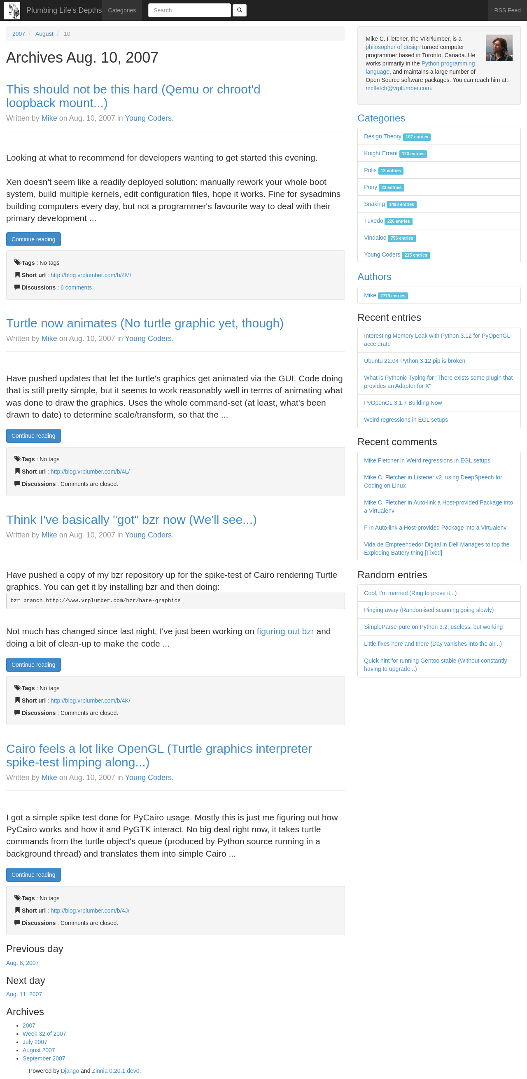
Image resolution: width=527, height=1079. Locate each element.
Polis (383, 170)
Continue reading (34, 239)
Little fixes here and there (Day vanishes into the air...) (433, 643)
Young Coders (148, 118)
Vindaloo (390, 237)
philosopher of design (393, 47)
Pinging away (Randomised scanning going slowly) (429, 610)
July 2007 (35, 1042)
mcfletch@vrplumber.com (398, 88)
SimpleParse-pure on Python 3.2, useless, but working (433, 627)
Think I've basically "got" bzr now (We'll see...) (131, 519)
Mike (49, 118)
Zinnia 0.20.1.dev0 (115, 1070)
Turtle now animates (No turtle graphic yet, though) (145, 323)
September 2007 (44, 1058)
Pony (384, 187)
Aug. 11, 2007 (24, 994)
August (44, 33)
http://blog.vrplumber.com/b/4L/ (90, 471)
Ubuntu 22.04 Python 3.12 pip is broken (414, 360)
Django (70, 1070)
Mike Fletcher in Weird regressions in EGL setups (427, 460)
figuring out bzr (285, 631)
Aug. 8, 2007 (22, 963)
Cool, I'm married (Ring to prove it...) (410, 593)
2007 (18, 33)
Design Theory (397, 136)
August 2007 (39, 1050)
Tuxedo (388, 220)
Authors (374, 276)
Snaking (390, 204)
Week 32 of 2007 (44, 1033)
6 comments (76, 287)
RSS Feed (507, 10)
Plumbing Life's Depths (64, 10)
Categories (122, 10)
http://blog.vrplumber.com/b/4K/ (91, 700)
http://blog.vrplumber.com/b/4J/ (90, 910)
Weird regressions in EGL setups (406, 419)
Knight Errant (395, 153)
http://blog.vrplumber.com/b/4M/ (91, 275)
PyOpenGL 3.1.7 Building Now (403, 402)
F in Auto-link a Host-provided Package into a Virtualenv (435, 527)
